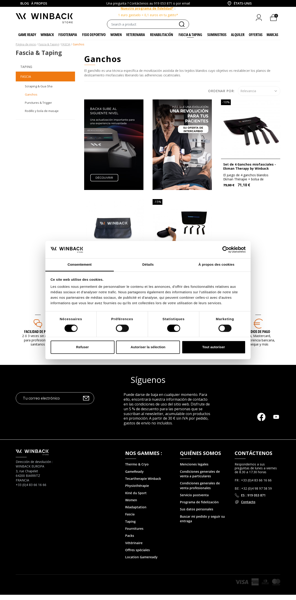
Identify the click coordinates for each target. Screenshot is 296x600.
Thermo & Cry (136, 470)
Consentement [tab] (79, 265)
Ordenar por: (221, 96)
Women (131, 505)
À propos (39, 3)
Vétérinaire (134, 548)
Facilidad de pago (38, 336)
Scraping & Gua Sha (38, 92)
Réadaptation (135, 512)
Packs (129, 541)
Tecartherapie (136, 484)
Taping (26, 72)
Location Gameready (141, 562)
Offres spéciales (137, 555)
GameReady (134, 477)
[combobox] (239, 3)
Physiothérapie (137, 491)
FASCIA (25, 82)
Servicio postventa (194, 500)
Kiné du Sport (136, 498)
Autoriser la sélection (148, 347)
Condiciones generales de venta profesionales (200, 490)
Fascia (130, 519)
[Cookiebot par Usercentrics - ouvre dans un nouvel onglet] (226, 249)
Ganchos (31, 100)
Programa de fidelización (199, 507)
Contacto (248, 507)
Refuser (82, 347)
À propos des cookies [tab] (216, 265)
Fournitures (134, 534)
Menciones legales (194, 470)
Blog (24, 3)
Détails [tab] (148, 265)
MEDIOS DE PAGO (258, 336)
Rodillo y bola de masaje (42, 116)
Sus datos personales (196, 514)
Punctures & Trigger (38, 108)
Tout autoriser (213, 347)
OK (86, 404)
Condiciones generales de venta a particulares (200, 479)
